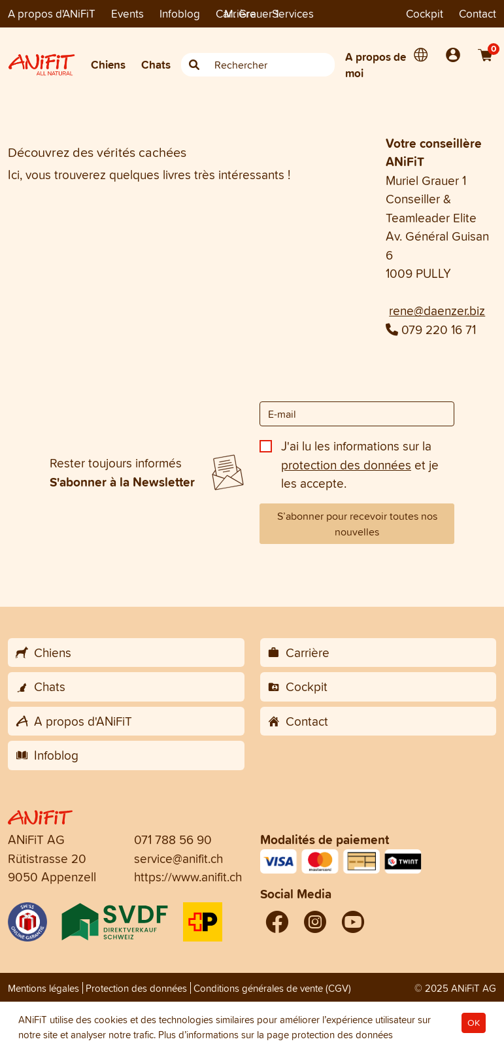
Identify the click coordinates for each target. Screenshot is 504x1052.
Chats (156, 64)
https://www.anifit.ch (188, 877)
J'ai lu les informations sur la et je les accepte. (360, 464)
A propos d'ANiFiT (51, 13)
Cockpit (424, 13)
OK (473, 1023)
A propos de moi (375, 65)
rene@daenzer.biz (437, 310)
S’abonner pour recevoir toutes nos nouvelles (357, 523)
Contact (477, 13)
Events (127, 13)
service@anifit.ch (178, 858)
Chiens (108, 64)
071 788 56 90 (173, 839)
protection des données (346, 465)
